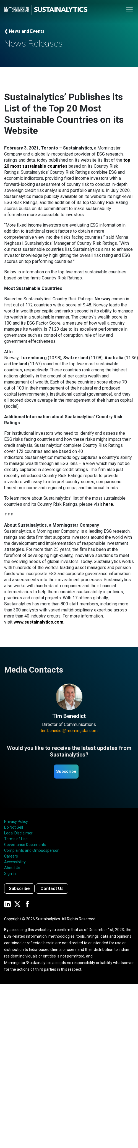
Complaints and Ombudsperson (31, 850)
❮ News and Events (24, 31)
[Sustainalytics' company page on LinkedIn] (7, 904)
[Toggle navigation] (129, 9)
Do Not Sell (13, 827)
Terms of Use (16, 839)
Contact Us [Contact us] (52, 888)
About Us (12, 868)
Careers (11, 856)
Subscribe (66, 771)
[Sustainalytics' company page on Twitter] (17, 904)
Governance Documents (25, 844)
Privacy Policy (16, 821)
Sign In (10, 873)
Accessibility (15, 862)
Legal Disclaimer (18, 833)
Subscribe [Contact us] (19, 888)
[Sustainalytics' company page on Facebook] (27, 904)
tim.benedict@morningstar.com (69, 730)
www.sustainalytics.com (38, 622)
